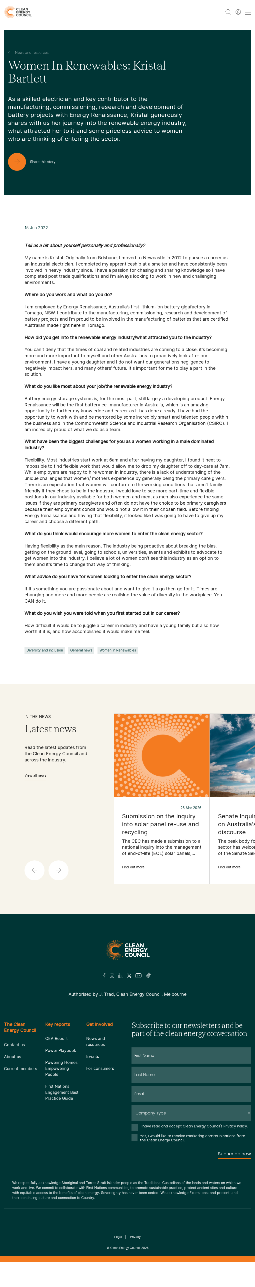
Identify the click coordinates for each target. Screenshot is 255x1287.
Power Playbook (60, 1050)
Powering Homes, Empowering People (61, 1068)
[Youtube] (138, 975)
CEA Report (56, 1038)
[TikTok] (149, 975)
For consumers (100, 1068)
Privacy (135, 1237)
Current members (20, 1068)
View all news (35, 776)
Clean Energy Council (125, 1248)
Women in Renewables (118, 650)
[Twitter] (129, 976)
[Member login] (238, 12)
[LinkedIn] (120, 975)
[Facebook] (104, 975)
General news (81, 650)
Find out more (133, 868)
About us (12, 1056)
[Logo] (127, 950)
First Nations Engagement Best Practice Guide (61, 1092)
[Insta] (112, 975)
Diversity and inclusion (44, 650)
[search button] (228, 12)
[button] (34, 870)
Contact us (14, 1044)
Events (92, 1056)
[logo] (18, 12)
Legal (118, 1237)
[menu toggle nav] (248, 12)
